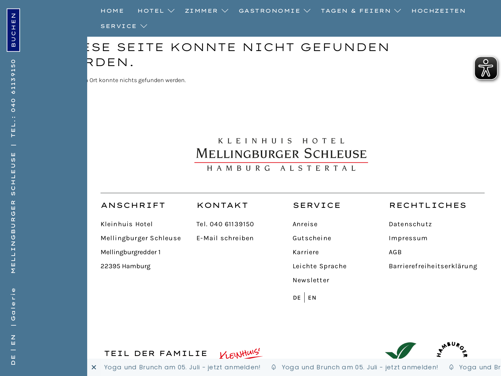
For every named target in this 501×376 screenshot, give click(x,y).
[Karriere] (341, 252)
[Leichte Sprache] (341, 266)
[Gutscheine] (341, 238)
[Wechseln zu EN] (13, 339)
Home (112, 10)
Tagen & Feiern (359, 11)
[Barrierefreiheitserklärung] (437, 266)
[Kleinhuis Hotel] (149, 224)
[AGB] (437, 252)
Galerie (13, 304)
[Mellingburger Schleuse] (149, 238)
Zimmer (205, 11)
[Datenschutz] (437, 224)
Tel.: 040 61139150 (13, 98)
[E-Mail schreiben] (244, 238)
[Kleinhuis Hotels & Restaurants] (241, 357)
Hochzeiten (438, 10)
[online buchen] (13, 30)
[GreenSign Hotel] (400, 357)
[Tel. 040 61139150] (244, 224)
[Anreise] (341, 224)
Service (122, 26)
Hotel (154, 11)
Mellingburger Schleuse (13, 213)
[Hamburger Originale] (452, 357)
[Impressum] (437, 238)
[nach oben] (472, 174)
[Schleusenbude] (179, 367)
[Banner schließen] (94, 367)
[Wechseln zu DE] (12, 359)
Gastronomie (273, 11)
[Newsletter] (341, 280)
